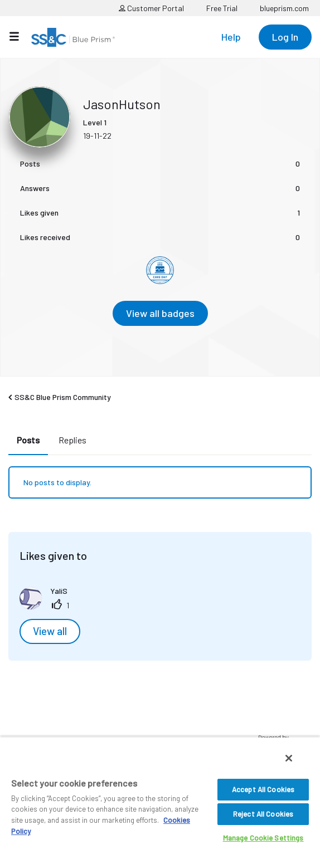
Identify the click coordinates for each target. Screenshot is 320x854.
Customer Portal (151, 8)
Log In (285, 37)
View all (50, 631)
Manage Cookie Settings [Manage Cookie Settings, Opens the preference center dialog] (263, 837)
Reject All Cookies (263, 813)
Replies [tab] (72, 440)
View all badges (160, 313)
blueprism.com (284, 8)
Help (231, 37)
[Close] (289, 758)
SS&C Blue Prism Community (62, 397)
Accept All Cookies (263, 789)
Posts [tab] (28, 440)
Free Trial (221, 8)
